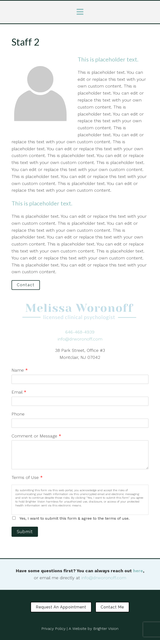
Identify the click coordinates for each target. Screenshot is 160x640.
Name (20, 370)
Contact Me (112, 607)
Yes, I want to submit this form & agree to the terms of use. (74, 518)
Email (19, 392)
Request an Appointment (61, 607)
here (138, 570)
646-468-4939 (79, 331)
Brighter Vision (105, 628)
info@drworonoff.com (80, 338)
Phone (18, 413)
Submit (25, 531)
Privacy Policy (53, 628)
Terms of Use (27, 477)
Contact (26, 285)
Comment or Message (36, 435)
